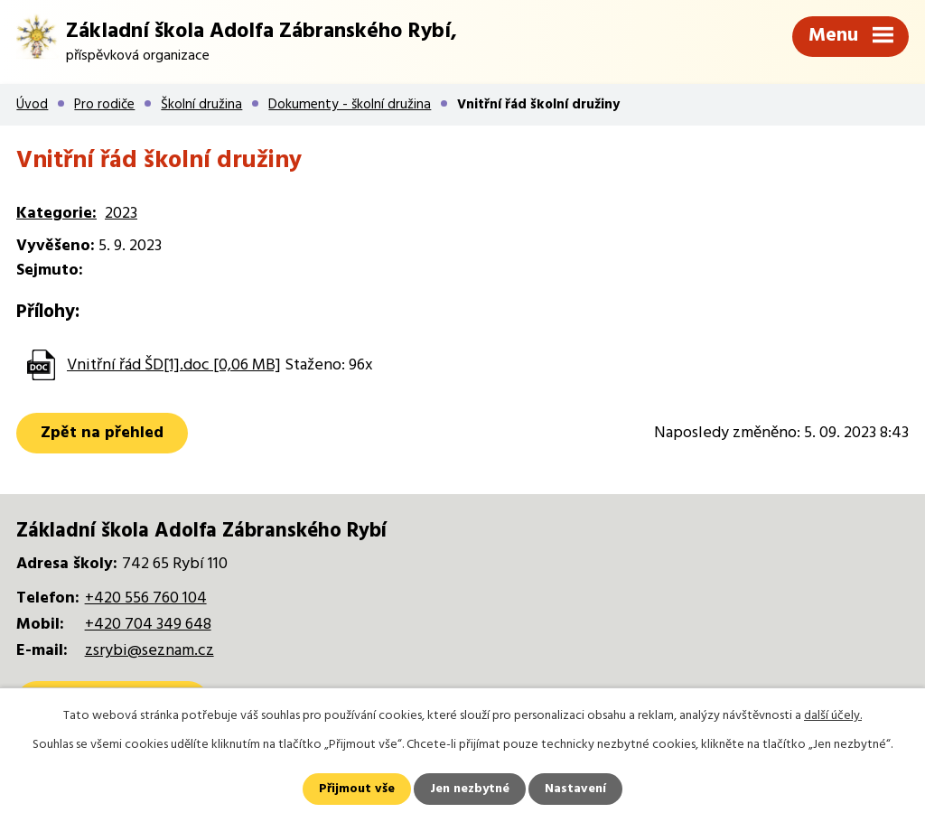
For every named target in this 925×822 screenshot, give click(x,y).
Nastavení (575, 789)
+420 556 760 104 (146, 598)
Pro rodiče (104, 105)
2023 (121, 214)
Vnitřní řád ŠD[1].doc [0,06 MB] (174, 365)
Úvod (32, 105)
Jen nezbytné (469, 789)
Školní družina (201, 105)
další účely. (833, 715)
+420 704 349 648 (148, 625)
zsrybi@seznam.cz (149, 651)
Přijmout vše (357, 789)
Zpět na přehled (102, 433)
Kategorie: (56, 213)
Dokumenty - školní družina (349, 105)
